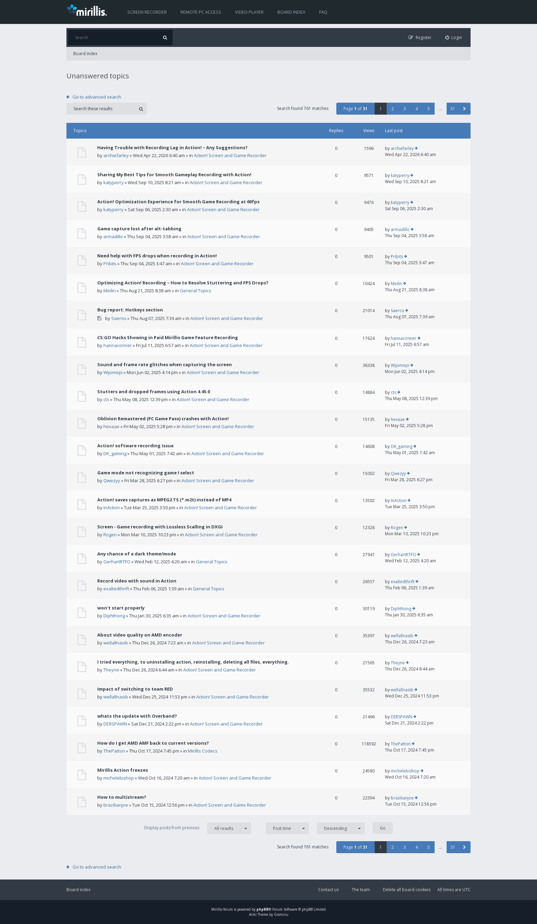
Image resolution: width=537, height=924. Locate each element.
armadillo (113, 236)
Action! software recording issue (135, 445)
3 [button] (404, 109)
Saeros (118, 318)
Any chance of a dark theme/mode (136, 554)
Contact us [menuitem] (328, 890)
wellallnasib (115, 643)
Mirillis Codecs (202, 751)
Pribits (109, 263)
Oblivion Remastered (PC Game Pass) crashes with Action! (163, 418)
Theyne (111, 670)
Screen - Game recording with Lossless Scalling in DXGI (160, 527)
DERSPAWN (115, 724)
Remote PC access (200, 12)
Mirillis (216, 909)
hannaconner (117, 345)
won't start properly (121, 608)
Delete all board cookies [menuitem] (406, 890)
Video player (249, 12)
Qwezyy (111, 480)
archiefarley (116, 155)
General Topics (195, 290)
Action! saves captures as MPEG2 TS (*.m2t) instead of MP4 (164, 500)
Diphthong (114, 616)
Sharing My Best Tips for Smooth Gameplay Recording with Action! (174, 174)
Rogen (110, 534)
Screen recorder (147, 12)
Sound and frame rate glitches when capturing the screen (164, 364)
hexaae (111, 426)
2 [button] (392, 109)
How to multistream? (121, 797)
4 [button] (416, 109)
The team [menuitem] (361, 890)
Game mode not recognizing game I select (145, 473)
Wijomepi (113, 372)
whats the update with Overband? (137, 716)
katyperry (113, 182)
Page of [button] (355, 109)
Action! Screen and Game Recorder (230, 155)
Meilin (109, 290)
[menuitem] (453, 37)
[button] (465, 109)
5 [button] (428, 109)
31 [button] (452, 109)
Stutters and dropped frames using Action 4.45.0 (153, 391)
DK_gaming (114, 453)
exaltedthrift (116, 589)
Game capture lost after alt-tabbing (139, 229)
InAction (111, 507)
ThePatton (114, 751)
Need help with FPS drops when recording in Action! (157, 256)
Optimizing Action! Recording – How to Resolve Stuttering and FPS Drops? (182, 283)
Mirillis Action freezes (122, 770)
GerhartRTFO (116, 562)
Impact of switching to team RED (135, 689)
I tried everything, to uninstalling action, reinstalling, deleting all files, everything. (193, 662)
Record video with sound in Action (136, 581)
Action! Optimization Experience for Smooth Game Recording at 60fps (178, 201)
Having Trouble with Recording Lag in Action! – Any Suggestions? (172, 147)
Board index (291, 12)
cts (106, 399)
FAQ (323, 12)
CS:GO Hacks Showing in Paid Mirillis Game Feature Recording (167, 337)
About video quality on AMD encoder (139, 635)
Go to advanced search (97, 97)
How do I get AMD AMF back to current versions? (153, 743)
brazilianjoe (115, 805)
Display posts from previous (197, 828)
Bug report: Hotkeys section (130, 310)
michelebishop (118, 778)
